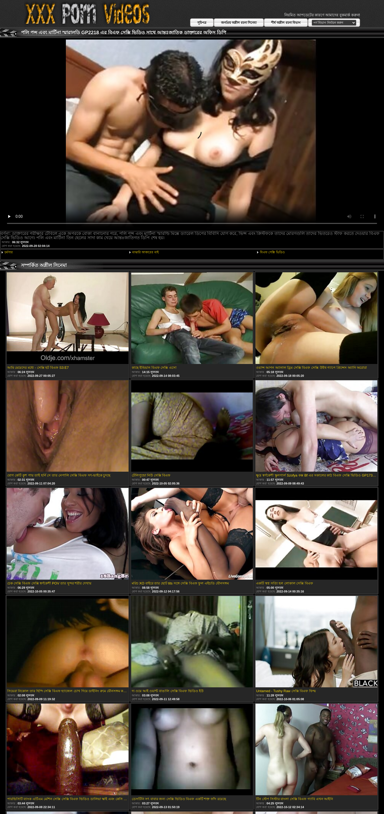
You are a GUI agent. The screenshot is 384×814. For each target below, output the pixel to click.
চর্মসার (9, 252)
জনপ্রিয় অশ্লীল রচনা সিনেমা (239, 23)
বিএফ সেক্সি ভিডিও (272, 252)
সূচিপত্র (201, 23)
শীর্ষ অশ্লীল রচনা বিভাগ (286, 23)
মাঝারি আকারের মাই (145, 252)
